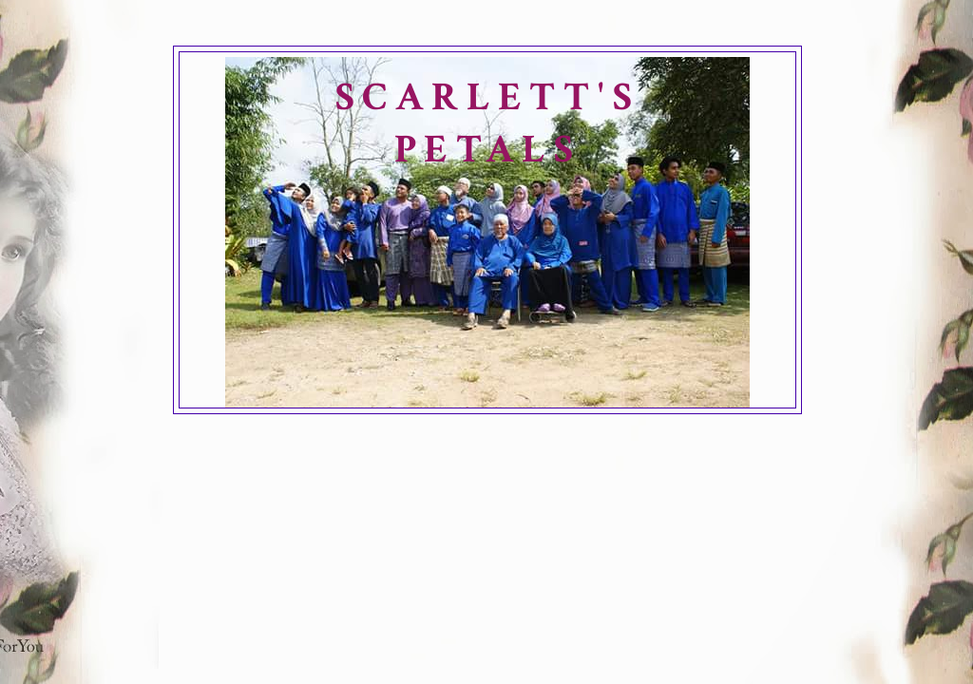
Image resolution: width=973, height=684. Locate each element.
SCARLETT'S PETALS (487, 123)
